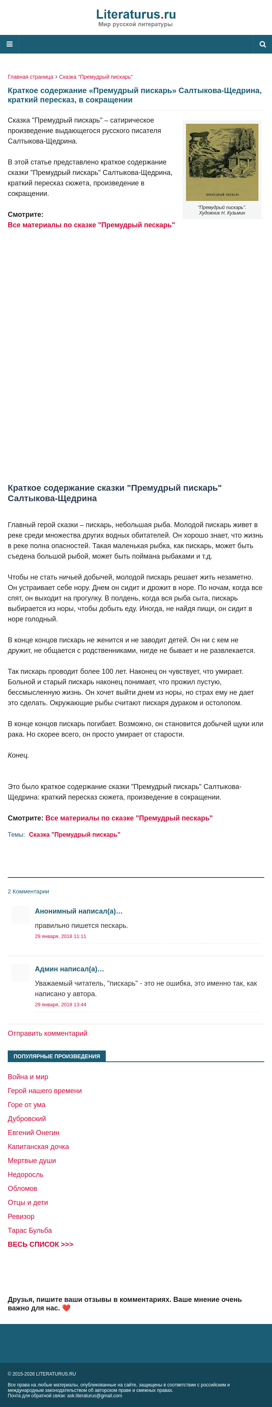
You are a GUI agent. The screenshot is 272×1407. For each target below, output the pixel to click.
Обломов (22, 1188)
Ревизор (21, 1216)
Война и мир (28, 1077)
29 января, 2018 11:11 (60, 936)
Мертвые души (32, 1161)
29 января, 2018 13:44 (60, 1004)
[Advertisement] (136, 356)
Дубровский (27, 1119)
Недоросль (25, 1175)
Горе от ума (27, 1105)
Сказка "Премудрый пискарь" (96, 77)
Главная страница (30, 77)
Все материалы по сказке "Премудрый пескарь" (91, 225)
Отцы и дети (28, 1202)
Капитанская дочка (38, 1147)
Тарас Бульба (30, 1230)
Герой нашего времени (45, 1091)
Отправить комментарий (47, 1033)
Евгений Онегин (33, 1133)
